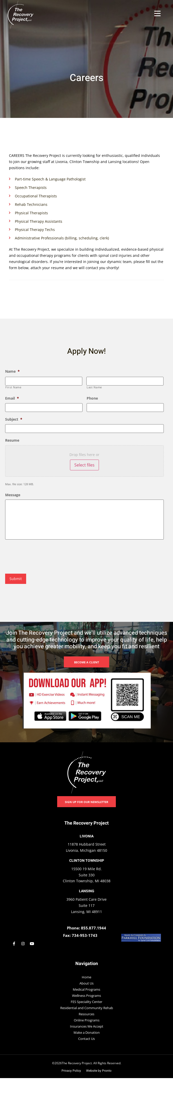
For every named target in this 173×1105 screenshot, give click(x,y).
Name (12, 371)
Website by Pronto (98, 1070)
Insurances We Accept (86, 1026)
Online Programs (86, 1020)
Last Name (94, 387)
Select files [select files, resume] (84, 464)
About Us (86, 983)
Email (12, 398)
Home (86, 977)
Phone (92, 398)
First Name (13, 387)
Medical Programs (86, 989)
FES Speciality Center (86, 1001)
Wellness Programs (86, 995)
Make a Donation (87, 1032)
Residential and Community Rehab (86, 1007)
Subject (13, 419)
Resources (86, 1013)
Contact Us (86, 1038)
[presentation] (44, 556)
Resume (12, 439)
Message (12, 494)
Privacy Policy (71, 1070)
